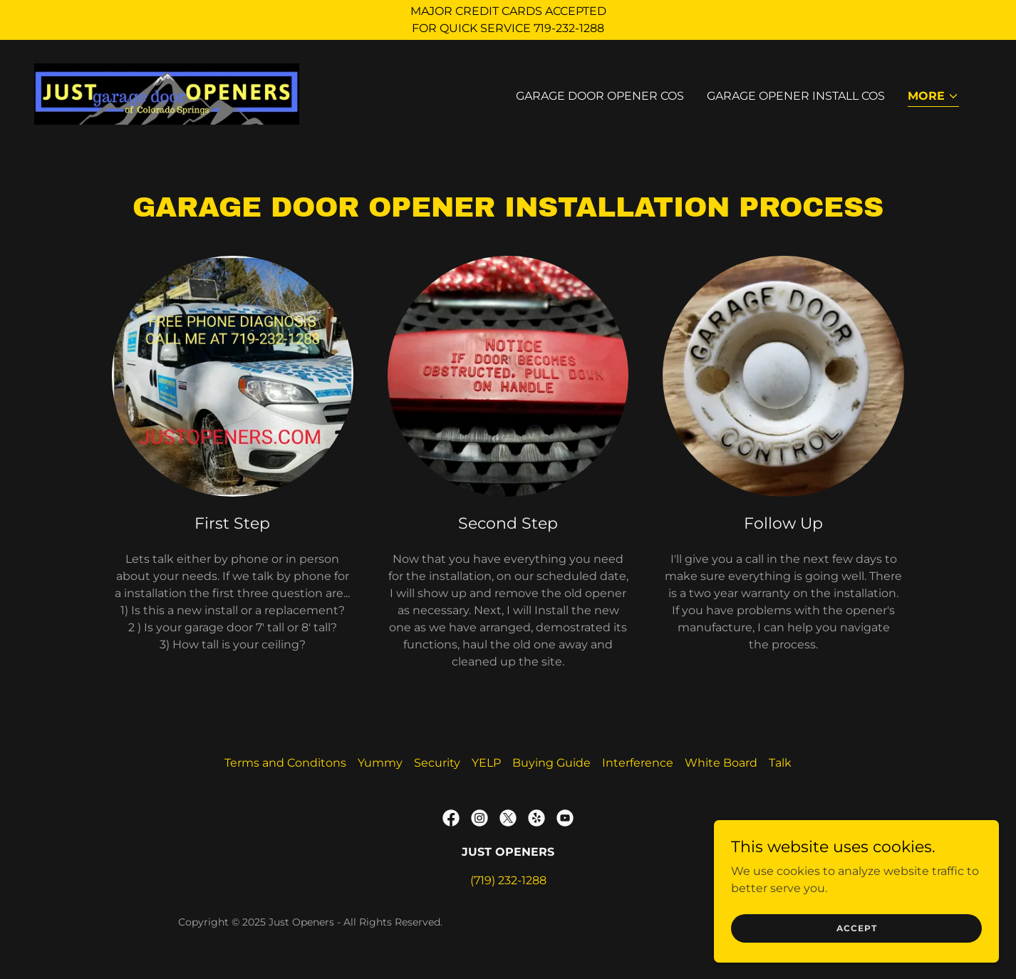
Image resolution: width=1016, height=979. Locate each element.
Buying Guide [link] (551, 763)
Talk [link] (780, 763)
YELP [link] (486, 763)
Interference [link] (637, 763)
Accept (856, 928)
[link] (166, 93)
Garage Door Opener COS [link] (600, 96)
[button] (933, 97)
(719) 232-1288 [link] (508, 880)
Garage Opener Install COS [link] (796, 96)
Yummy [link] (380, 763)
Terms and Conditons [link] (285, 763)
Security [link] (437, 763)
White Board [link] (721, 763)
